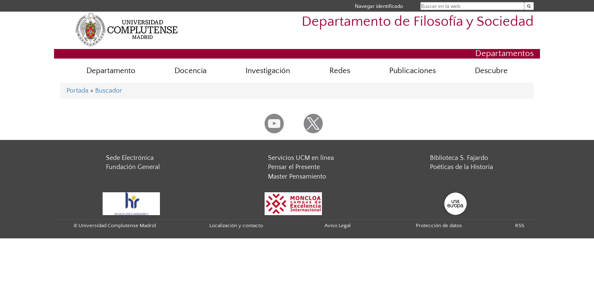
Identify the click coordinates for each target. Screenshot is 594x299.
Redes (339, 70)
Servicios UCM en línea (301, 158)
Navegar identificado (379, 6)
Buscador (108, 90)
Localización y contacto (236, 225)
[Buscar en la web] (529, 6)
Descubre (491, 70)
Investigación (267, 70)
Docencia (190, 70)
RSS (519, 225)
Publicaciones (412, 70)
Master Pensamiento (297, 176)
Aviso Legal (337, 225)
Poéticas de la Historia (461, 167)
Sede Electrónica (130, 158)
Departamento (110, 70)
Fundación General (133, 167)
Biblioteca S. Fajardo (459, 158)
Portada (77, 90)
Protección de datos (439, 225)
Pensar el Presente (294, 167)
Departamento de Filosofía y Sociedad (418, 21)
